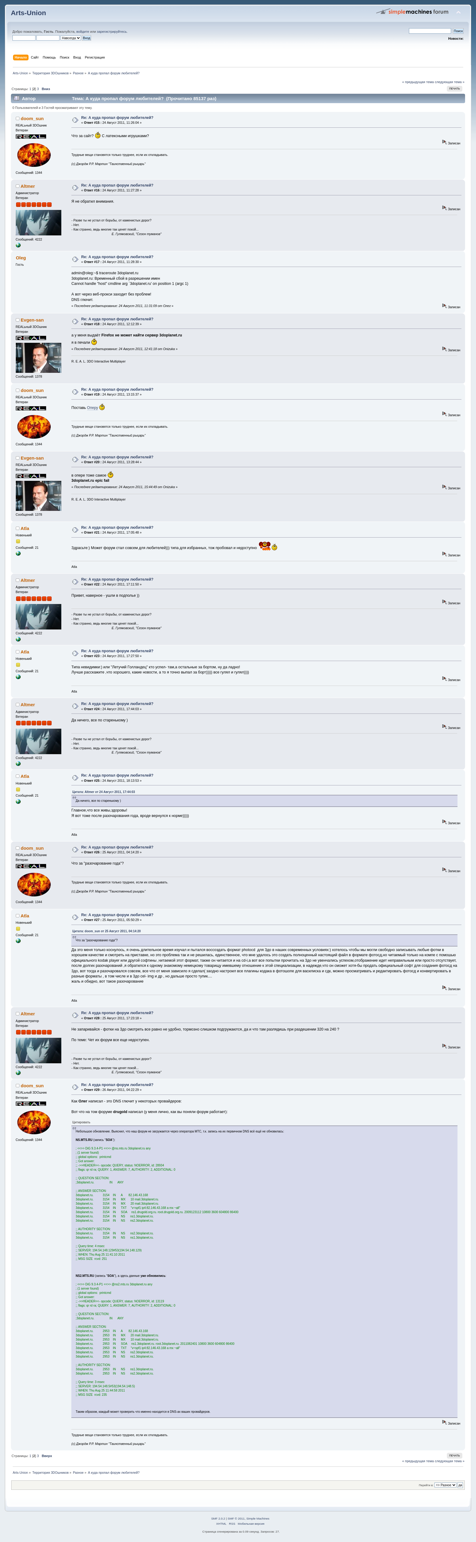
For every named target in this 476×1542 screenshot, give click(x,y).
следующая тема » (449, 82)
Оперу (92, 408)
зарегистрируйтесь (112, 31)
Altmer (28, 186)
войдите (82, 31)
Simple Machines (257, 1518)
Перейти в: (426, 1485)
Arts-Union (28, 13)
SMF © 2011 (236, 1518)
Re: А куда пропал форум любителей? (117, 118)
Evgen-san (32, 319)
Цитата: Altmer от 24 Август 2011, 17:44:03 (103, 792)
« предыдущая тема (418, 82)
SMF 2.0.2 (218, 1518)
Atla (25, 528)
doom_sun (32, 118)
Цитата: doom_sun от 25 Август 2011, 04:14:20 (106, 931)
